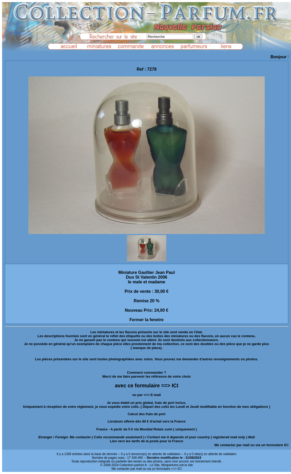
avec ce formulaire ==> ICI (146, 385)
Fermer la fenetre (146, 319)
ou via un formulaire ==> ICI (162, 469)
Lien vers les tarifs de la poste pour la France (146, 441)
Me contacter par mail (232, 445)
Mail (251, 437)
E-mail (155, 395)
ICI (286, 445)
